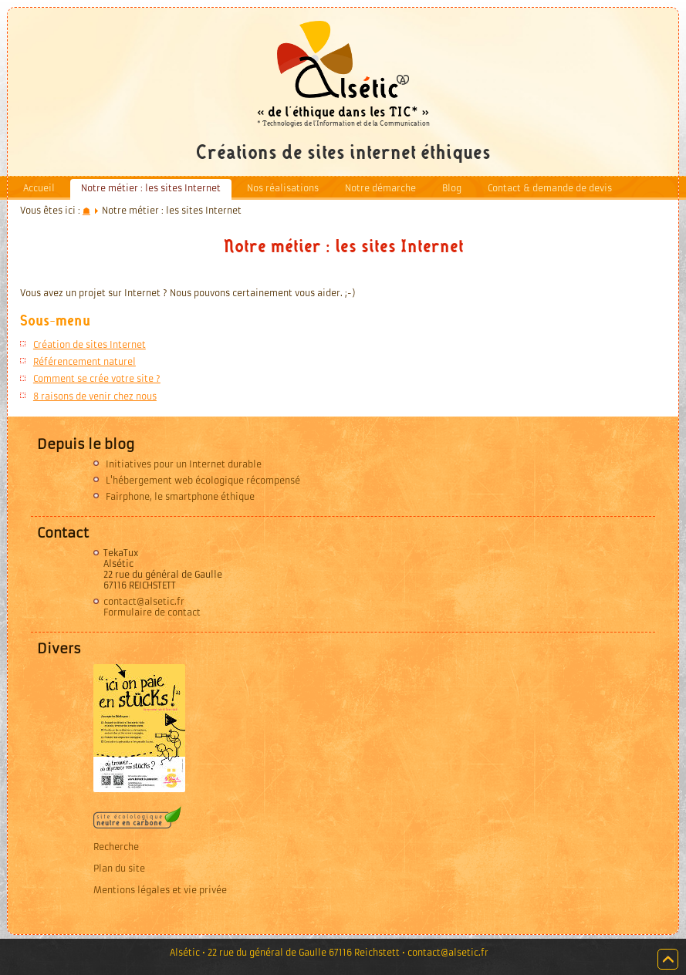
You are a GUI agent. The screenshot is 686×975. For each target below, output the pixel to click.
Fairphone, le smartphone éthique (180, 496)
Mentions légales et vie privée (160, 890)
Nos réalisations (283, 188)
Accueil (39, 188)
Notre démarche (380, 188)
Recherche (116, 847)
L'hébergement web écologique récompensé (203, 480)
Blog (451, 188)
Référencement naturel (84, 361)
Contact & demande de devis (550, 188)
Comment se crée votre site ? (97, 378)
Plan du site (119, 868)
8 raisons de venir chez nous (95, 396)
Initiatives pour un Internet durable (184, 464)
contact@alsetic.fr (143, 601)
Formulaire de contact (152, 612)
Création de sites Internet (89, 344)
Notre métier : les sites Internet (151, 188)
